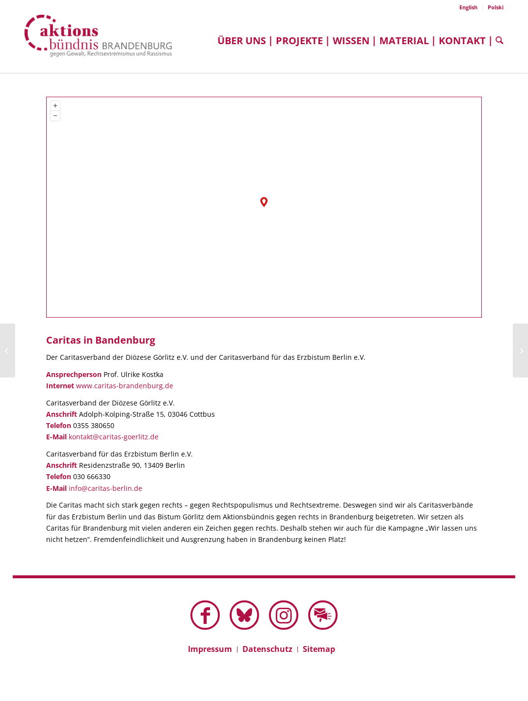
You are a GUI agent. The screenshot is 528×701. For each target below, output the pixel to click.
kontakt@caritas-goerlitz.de (113, 436)
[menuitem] (468, 7)
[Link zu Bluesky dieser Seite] (244, 615)
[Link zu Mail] (323, 615)
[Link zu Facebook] (205, 615)
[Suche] (497, 40)
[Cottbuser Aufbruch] (7, 350)
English (468, 7)
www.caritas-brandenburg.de (124, 385)
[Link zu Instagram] (283, 615)
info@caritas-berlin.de (105, 488)
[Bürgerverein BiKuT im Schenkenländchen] (520, 350)
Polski (495, 7)
